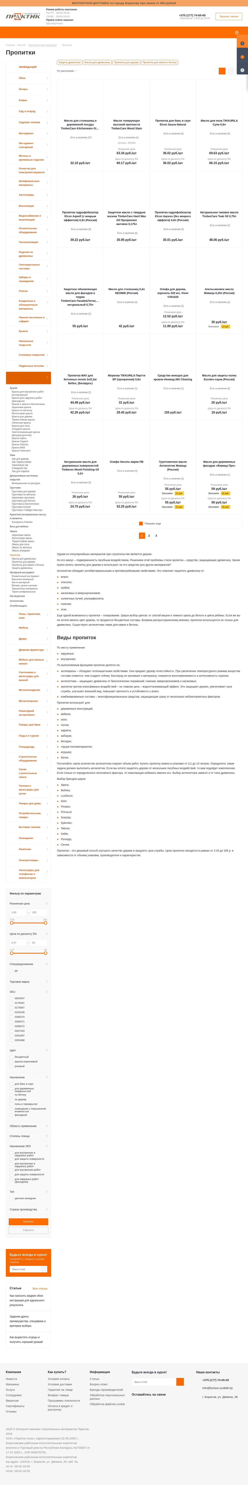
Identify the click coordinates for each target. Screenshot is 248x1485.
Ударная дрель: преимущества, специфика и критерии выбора (28, 1321)
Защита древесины (70, 62)
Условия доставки (60, 1384)
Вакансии (12, 1400)
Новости (11, 1378)
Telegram (165, 1403)
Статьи (94, 1378)
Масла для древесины (97, 62)
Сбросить (28, 1230)
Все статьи (40, 1288)
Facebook (145, 1403)
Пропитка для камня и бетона (160, 62)
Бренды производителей (106, 1389)
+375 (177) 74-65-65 (192, 15)
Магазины (12, 1384)
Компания (13, 1372)
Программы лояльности (64, 1400)
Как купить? (57, 1372)
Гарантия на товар (60, 1389)
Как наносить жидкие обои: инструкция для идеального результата (27, 1300)
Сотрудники (14, 1395)
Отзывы (11, 1411)
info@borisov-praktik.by (217, 1388)
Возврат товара (58, 1395)
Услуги (10, 1389)
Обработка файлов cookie (107, 1404)
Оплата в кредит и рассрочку (60, 1407)
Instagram (155, 1403)
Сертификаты (15, 1406)
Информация (100, 1372)
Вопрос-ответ (99, 1384)
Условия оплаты (59, 1378)
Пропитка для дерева (126, 62)
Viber (174, 1403)
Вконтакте (136, 1403)
